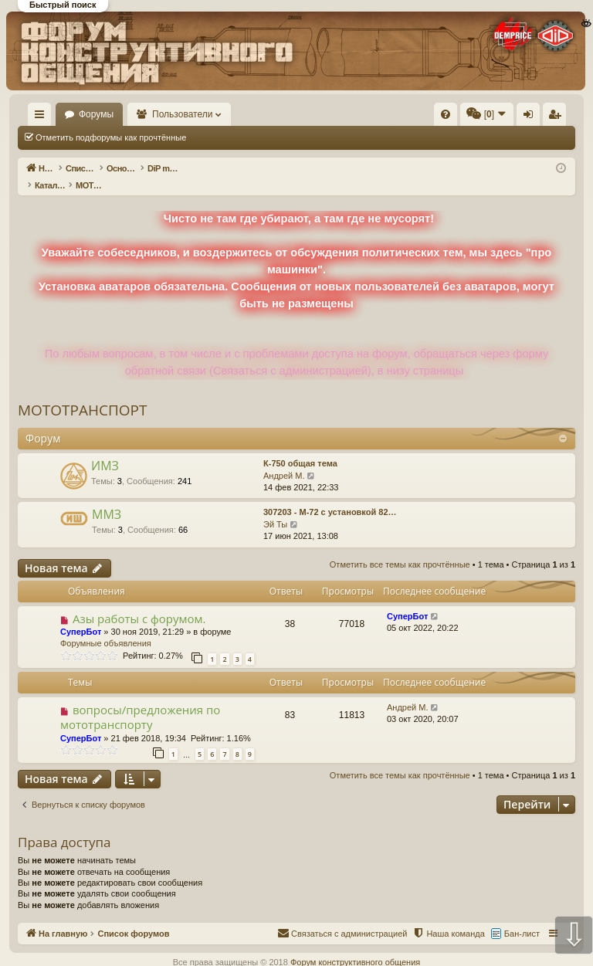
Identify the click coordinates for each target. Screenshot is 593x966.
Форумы (168, 114)
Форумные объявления (105, 627)
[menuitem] (323, 114)
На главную (89, 114)
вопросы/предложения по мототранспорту (140, 701)
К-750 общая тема (300, 447)
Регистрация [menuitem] (557, 117)
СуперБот (80, 615)
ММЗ (106, 498)
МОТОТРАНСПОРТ (82, 394)
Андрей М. (284, 459)
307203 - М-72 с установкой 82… (330, 495)
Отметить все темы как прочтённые (278, 137)
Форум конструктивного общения (355, 946)
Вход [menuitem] (532, 117)
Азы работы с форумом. (139, 602)
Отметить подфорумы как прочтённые (111, 137)
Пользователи (255, 114)
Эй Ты (275, 508)
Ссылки (43, 117)
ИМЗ (105, 449)
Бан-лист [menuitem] (522, 917)
